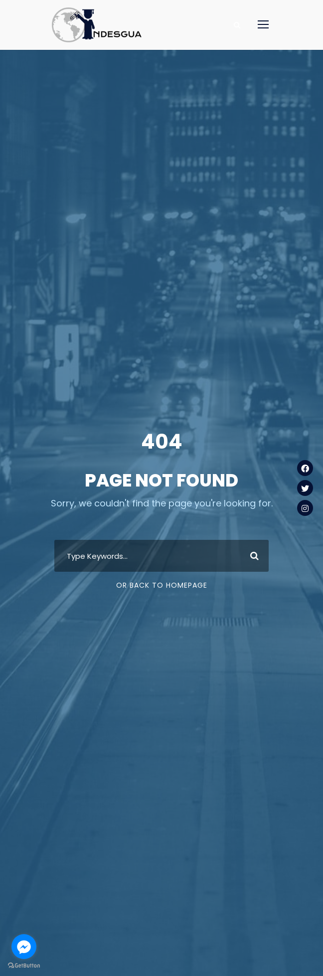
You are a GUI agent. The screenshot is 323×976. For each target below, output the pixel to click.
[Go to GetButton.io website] (24, 966)
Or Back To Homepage (161, 585)
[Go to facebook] (23, 946)
